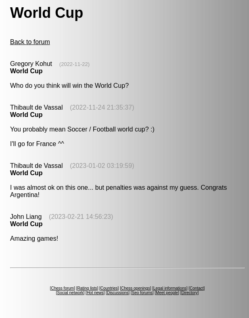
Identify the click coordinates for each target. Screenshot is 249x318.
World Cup (26, 71)
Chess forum (62, 288)
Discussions (117, 292)
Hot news (95, 292)
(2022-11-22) (74, 64)
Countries (109, 288)
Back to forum (30, 41)
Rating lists (87, 288)
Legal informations (169, 288)
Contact (196, 288)
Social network (70, 292)
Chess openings (135, 288)
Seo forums (142, 292)
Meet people (167, 292)
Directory (189, 292)
